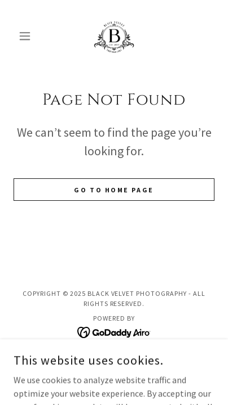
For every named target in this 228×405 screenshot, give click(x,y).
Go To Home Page (114, 190)
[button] (28, 36)
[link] (114, 36)
